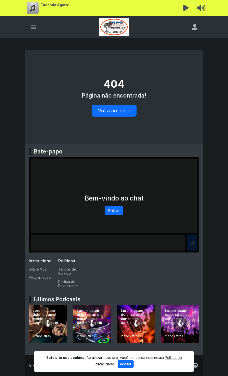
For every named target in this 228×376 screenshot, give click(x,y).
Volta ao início (114, 111)
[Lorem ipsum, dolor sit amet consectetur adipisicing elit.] (48, 324)
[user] (194, 27)
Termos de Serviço (67, 271)
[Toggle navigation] (33, 27)
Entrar (114, 210)
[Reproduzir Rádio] (186, 8)
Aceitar (125, 364)
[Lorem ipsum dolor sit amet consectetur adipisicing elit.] (180, 324)
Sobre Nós (37, 269)
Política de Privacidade (68, 283)
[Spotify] (195, 365)
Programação (40, 277)
